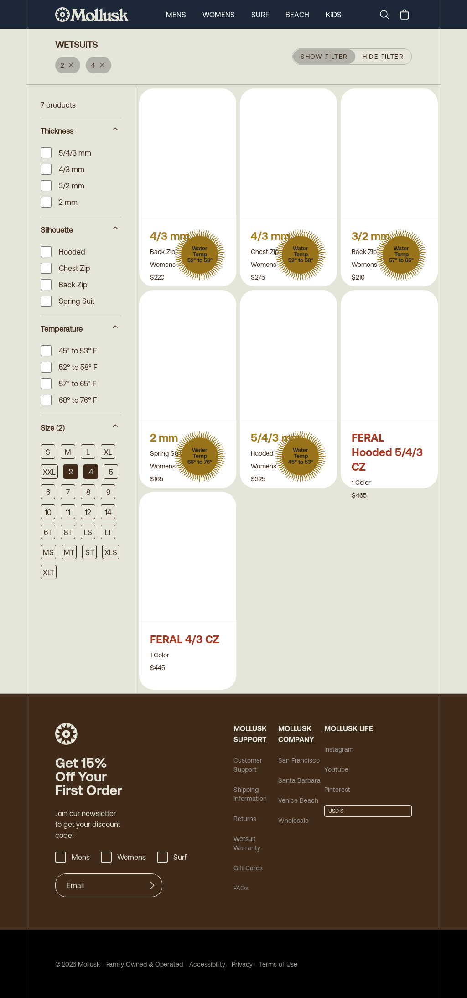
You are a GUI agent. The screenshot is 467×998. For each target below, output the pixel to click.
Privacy (242, 964)
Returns (245, 818)
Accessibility (204, 964)
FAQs (241, 888)
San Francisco (299, 760)
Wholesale (293, 820)
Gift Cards (248, 868)
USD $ (335, 811)
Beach (297, 14)
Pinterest (337, 789)
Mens (176, 14)
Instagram (338, 749)
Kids (334, 14)
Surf (260, 14)
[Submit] (152, 885)
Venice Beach (298, 800)
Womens (218, 14)
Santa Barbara (299, 780)
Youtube (336, 769)
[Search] (388, 14)
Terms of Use (278, 964)
